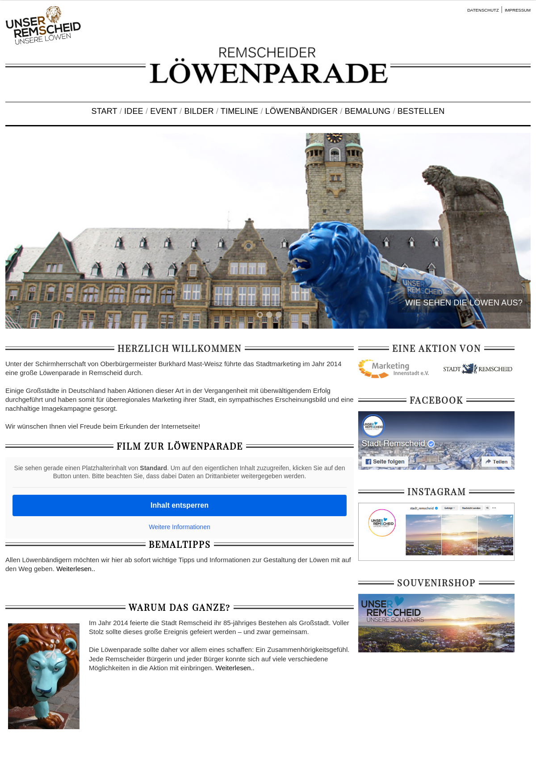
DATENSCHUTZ (483, 10)
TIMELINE (239, 111)
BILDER (199, 111)
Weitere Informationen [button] (179, 526)
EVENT (163, 111)
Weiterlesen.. (75, 568)
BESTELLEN (421, 111)
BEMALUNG (367, 111)
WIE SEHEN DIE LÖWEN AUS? (464, 302)
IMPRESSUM (518, 10)
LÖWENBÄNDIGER (301, 111)
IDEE (133, 111)
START (104, 111)
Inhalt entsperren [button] (180, 505)
